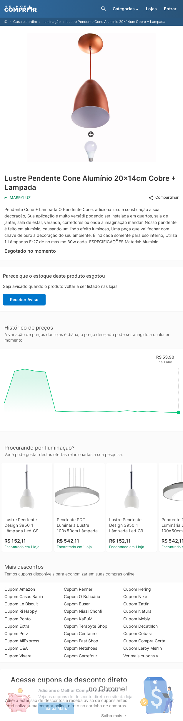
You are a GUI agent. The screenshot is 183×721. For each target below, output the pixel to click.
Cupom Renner (78, 589)
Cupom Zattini (136, 603)
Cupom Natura (137, 611)
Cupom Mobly (136, 618)
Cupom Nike (135, 596)
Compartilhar (163, 197)
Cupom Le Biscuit (21, 603)
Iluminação (52, 21)
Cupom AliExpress (21, 640)
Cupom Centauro (80, 633)
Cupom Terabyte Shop (85, 626)
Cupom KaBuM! (79, 618)
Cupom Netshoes (80, 648)
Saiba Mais (56, 708)
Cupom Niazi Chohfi (83, 611)
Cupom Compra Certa (144, 640)
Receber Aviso (24, 299)
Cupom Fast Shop (81, 640)
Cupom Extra (16, 626)
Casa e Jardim (25, 21)
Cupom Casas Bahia (23, 596)
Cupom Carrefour (80, 655)
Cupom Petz (16, 633)
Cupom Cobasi (137, 633)
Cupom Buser (77, 603)
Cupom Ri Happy (20, 611)
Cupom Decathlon (140, 626)
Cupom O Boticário (82, 596)
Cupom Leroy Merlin (142, 648)
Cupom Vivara (17, 655)
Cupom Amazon (19, 589)
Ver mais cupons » (140, 655)
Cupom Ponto (17, 618)
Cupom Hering (137, 589)
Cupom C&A (16, 648)
